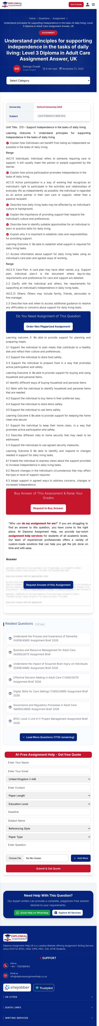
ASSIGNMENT (48, 32)
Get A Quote (76, 4)
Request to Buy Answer (48, 508)
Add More (81, 858)
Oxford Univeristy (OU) (49, 107)
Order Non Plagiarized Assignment (48, 326)
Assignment (59, 18)
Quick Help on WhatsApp (32, 912)
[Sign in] (87, 4)
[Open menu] (93, 4)
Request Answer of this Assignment (48, 584)
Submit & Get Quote (48, 868)
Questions (44, 18)
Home (32, 18)
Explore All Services (67, 912)
